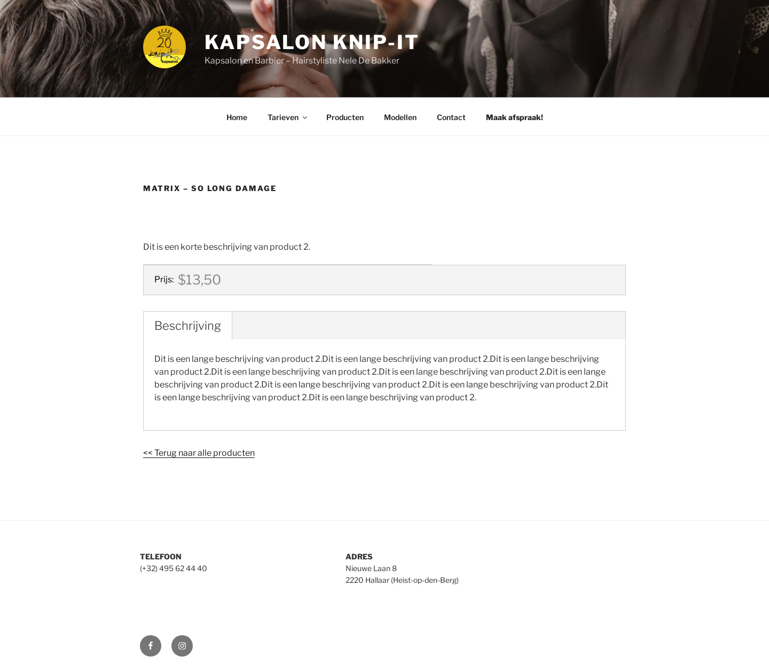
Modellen (400, 117)
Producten (345, 117)
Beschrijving (187, 326)
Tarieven (288, 117)
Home (236, 117)
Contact (451, 117)
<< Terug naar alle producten (199, 453)
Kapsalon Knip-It (312, 42)
